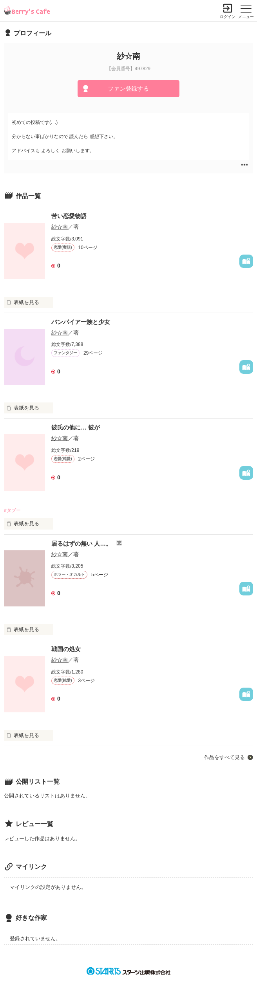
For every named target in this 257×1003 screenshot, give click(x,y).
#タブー (12, 510)
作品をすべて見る (224, 757)
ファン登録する (128, 88)
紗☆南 (59, 227)
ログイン (227, 17)
